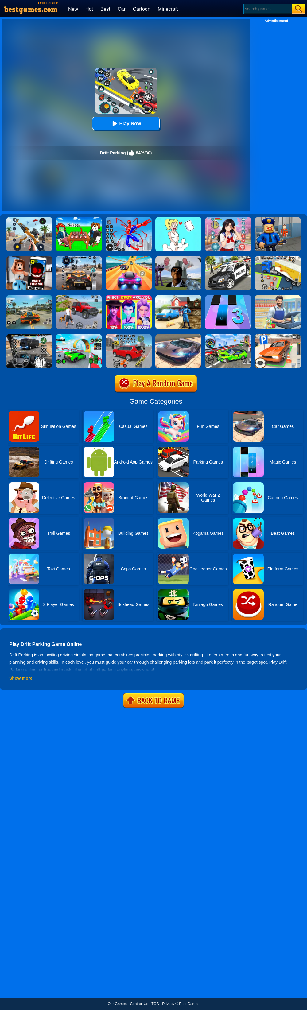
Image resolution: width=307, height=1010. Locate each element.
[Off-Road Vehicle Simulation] (79, 297)
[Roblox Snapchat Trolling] (29, 258)
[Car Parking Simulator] (129, 336)
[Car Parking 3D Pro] (278, 258)
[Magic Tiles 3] (228, 297)
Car (122, 9)
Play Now (126, 123)
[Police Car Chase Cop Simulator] (228, 258)
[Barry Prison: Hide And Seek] (278, 219)
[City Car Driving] (79, 258)
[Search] (267, 9)
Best (105, 9)
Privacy (168, 1004)
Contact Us (139, 1004)
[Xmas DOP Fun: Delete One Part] (178, 219)
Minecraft (168, 9)
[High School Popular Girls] (228, 219)
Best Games (189, 1004)
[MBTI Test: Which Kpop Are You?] (129, 297)
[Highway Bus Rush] (29, 336)
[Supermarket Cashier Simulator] (278, 297)
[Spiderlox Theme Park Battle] (129, 219)
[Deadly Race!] (228, 336)
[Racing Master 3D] (129, 258)
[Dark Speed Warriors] (79, 336)
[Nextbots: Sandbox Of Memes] (178, 258)
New (73, 9)
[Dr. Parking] (278, 336)
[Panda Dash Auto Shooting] (29, 219)
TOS (155, 1004)
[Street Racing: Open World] (29, 297)
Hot (89, 9)
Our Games (117, 1004)
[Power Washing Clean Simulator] (178, 297)
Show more (20, 678)
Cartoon (141, 9)
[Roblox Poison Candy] (79, 219)
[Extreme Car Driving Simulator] (178, 336)
